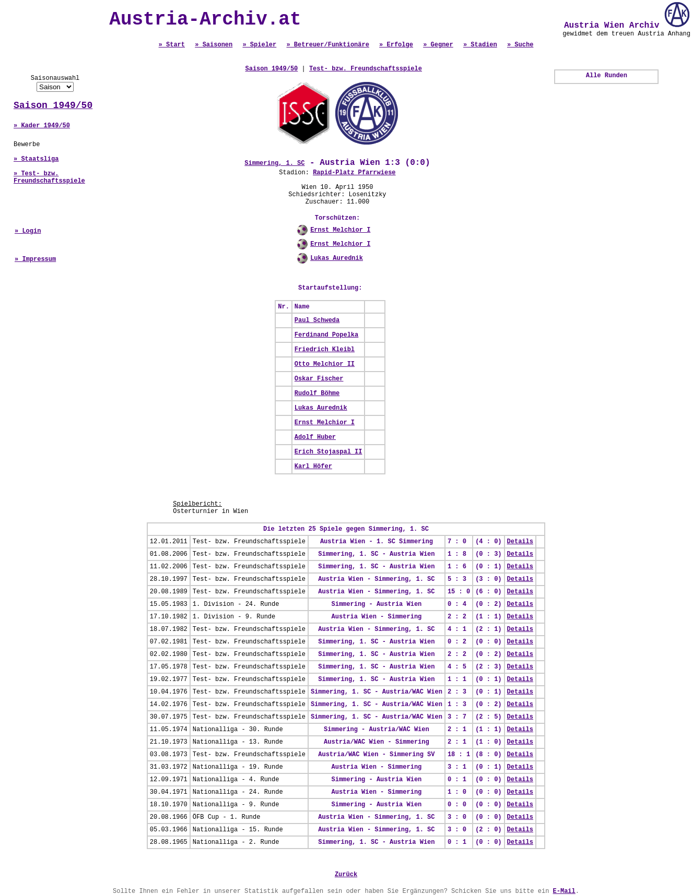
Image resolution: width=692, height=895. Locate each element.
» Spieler (259, 45)
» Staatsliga (36, 159)
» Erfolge (396, 45)
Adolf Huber (315, 437)
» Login (28, 231)
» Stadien (480, 45)
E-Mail (564, 891)
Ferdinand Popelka (326, 335)
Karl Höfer (313, 466)
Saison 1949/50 (53, 105)
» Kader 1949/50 (42, 125)
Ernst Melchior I (340, 230)
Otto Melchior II (325, 364)
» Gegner (438, 45)
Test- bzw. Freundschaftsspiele (365, 69)
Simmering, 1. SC (274, 163)
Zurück (346, 874)
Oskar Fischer (319, 379)
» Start (172, 45)
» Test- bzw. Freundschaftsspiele (49, 177)
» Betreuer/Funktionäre (327, 45)
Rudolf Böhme (317, 393)
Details (520, 541)
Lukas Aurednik (336, 258)
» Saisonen (213, 45)
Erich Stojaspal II (328, 452)
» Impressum (35, 259)
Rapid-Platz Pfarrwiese (354, 172)
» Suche (520, 45)
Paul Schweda (317, 320)
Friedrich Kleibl (325, 349)
